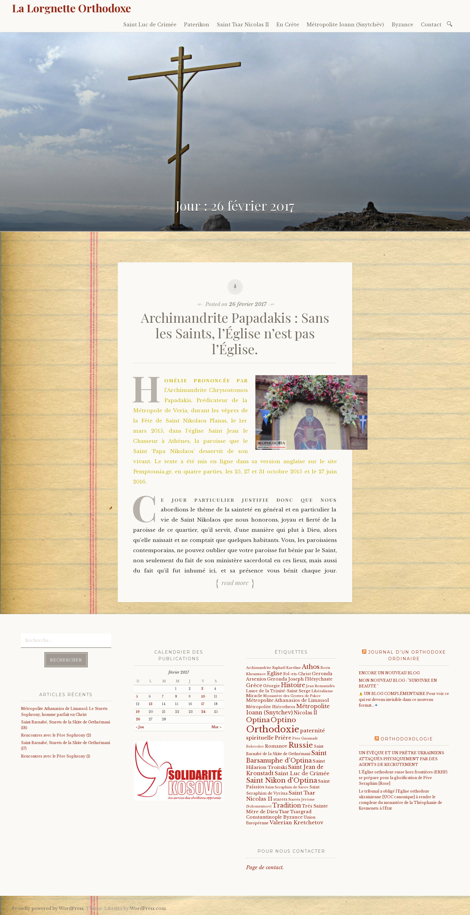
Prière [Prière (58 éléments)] (283, 738)
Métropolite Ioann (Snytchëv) (345, 25)
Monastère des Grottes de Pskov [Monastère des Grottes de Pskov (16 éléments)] (292, 696)
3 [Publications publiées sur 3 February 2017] (202, 689)
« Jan (140, 727)
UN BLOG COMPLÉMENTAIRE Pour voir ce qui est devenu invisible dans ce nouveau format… (404, 699)
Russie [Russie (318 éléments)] (300, 745)
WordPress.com (148, 908)
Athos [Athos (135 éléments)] (311, 666)
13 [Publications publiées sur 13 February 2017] (150, 704)
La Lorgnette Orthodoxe (71, 8)
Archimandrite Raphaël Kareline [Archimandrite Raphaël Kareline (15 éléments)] (273, 668)
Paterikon (196, 25)
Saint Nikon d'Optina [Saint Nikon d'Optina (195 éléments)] (281, 780)
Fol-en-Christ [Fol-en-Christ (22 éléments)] (297, 674)
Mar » (217, 727)
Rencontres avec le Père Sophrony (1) (55, 756)
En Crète (287, 25)
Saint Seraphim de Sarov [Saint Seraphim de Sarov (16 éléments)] (286, 787)
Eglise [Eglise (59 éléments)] (274, 673)
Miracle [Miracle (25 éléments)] (254, 695)
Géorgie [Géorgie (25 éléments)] (271, 685)
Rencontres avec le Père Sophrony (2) (56, 735)
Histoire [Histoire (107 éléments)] (293, 685)
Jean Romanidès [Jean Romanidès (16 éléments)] (320, 686)
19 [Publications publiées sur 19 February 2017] (138, 712)
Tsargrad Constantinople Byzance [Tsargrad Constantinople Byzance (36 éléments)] (278, 814)
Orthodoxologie (407, 739)
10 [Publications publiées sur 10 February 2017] (203, 697)
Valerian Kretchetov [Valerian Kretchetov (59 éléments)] (296, 822)
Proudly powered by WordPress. (48, 908)
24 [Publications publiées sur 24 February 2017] (203, 712)
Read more (235, 582)
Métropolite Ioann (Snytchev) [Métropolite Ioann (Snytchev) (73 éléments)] (288, 709)
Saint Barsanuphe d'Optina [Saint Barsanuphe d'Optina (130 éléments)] (286, 756)
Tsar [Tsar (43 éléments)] (284, 811)
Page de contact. (265, 867)
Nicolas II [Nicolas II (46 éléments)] (305, 713)
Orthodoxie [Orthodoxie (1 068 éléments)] (272, 729)
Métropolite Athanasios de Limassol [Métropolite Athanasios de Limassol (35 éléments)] (287, 700)
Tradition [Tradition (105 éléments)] (286, 805)
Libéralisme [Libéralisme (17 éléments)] (322, 691)
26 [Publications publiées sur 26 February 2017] (138, 719)
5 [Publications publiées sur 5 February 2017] (137, 697)
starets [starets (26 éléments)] (280, 799)
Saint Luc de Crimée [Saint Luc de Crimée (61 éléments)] (302, 773)
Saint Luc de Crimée (150, 25)
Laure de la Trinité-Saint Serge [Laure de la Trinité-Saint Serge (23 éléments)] (278, 691)
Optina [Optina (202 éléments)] (258, 720)
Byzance (402, 25)
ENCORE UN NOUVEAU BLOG (389, 673)
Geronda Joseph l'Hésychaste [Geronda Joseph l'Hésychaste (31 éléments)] (299, 679)
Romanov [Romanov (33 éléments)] (276, 746)
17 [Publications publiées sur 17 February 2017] (202, 704)
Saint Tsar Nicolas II (243, 25)
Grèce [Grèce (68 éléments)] (254, 685)
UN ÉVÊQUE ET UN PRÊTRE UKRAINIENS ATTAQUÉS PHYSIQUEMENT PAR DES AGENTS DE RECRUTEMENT (401, 758)
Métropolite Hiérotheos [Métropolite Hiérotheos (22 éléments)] (270, 707)
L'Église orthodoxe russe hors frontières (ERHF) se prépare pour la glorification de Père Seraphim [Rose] (403, 778)
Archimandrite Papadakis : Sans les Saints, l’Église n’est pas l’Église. (235, 333)
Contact (431, 25)
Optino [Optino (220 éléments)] (283, 720)
